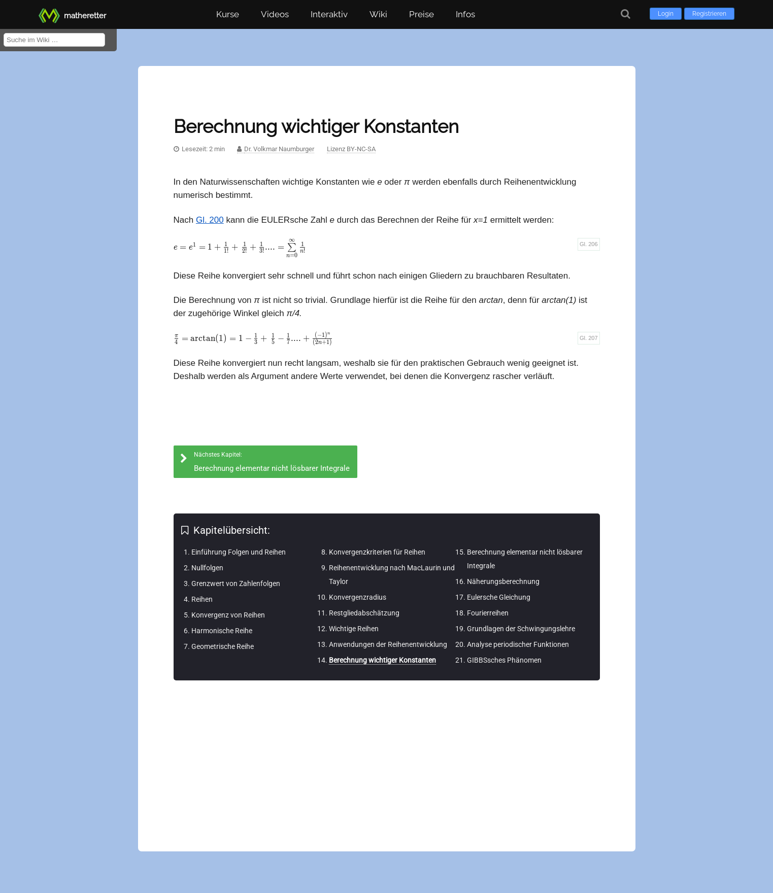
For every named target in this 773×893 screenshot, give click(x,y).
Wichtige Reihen (354, 629)
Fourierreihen (488, 613)
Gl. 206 (588, 244)
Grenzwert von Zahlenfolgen (235, 583)
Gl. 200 (210, 220)
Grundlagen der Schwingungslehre (521, 629)
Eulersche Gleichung (498, 597)
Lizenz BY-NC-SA (351, 149)
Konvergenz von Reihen (228, 615)
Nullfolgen (207, 568)
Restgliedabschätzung (364, 613)
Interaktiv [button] (329, 14)
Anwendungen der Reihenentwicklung (388, 644)
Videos (275, 14)
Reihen (202, 599)
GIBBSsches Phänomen (504, 660)
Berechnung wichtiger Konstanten (382, 660)
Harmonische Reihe (221, 631)
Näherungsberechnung (503, 581)
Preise (421, 14)
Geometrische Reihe (222, 646)
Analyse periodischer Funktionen (518, 644)
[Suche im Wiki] (54, 40)
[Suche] (626, 14)
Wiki (378, 14)
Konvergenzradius (357, 597)
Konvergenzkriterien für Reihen (377, 552)
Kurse (227, 14)
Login (666, 13)
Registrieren (709, 13)
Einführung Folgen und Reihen (238, 552)
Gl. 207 (588, 338)
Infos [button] (465, 14)
